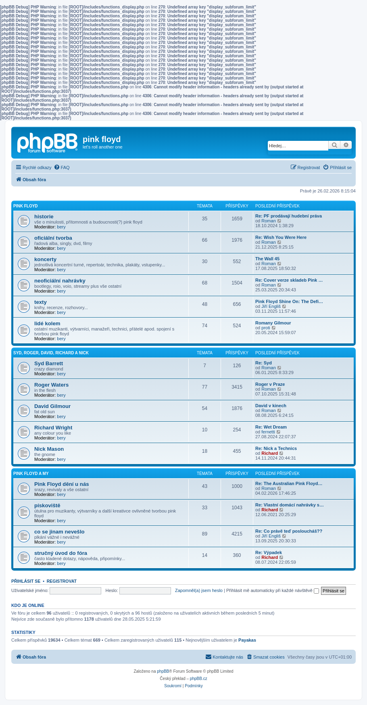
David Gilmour (52, 406)
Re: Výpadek (268, 552)
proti (265, 327)
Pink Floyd (25, 206)
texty (40, 302)
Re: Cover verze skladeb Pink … (289, 280)
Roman (268, 220)
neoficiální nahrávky (59, 281)
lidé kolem (47, 323)
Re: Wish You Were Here (281, 237)
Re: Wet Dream (271, 427)
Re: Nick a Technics (276, 448)
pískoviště (47, 505)
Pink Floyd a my (31, 473)
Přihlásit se (25, 581)
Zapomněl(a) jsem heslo (199, 590)
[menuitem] (62, 167)
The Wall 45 (267, 258)
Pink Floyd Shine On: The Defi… (289, 301)
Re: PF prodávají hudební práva (288, 215)
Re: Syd (263, 362)
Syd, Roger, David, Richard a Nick (51, 353)
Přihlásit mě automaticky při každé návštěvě (272, 590)
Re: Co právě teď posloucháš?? (288, 531)
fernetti (268, 431)
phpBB (163, 671)
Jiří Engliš (271, 306)
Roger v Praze (270, 384)
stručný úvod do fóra (60, 553)
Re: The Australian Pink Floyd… (288, 483)
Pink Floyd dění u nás (61, 484)
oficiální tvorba (53, 238)
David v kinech (270, 405)
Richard (269, 453)
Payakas (247, 640)
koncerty (45, 259)
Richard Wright (53, 428)
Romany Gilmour (273, 322)
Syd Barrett (48, 363)
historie (44, 216)
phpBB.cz (198, 678)
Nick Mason (49, 449)
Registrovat (62, 581)
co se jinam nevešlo (59, 532)
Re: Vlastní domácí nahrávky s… (289, 504)
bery (61, 226)
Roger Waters (51, 385)
